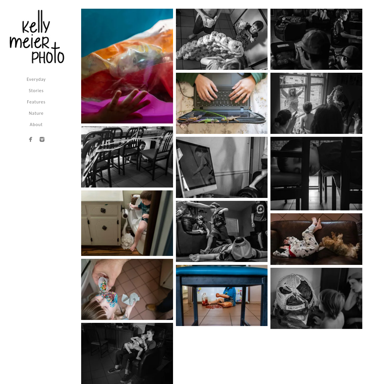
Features (36, 102)
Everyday (36, 79)
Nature (36, 113)
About (36, 124)
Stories (36, 90)
